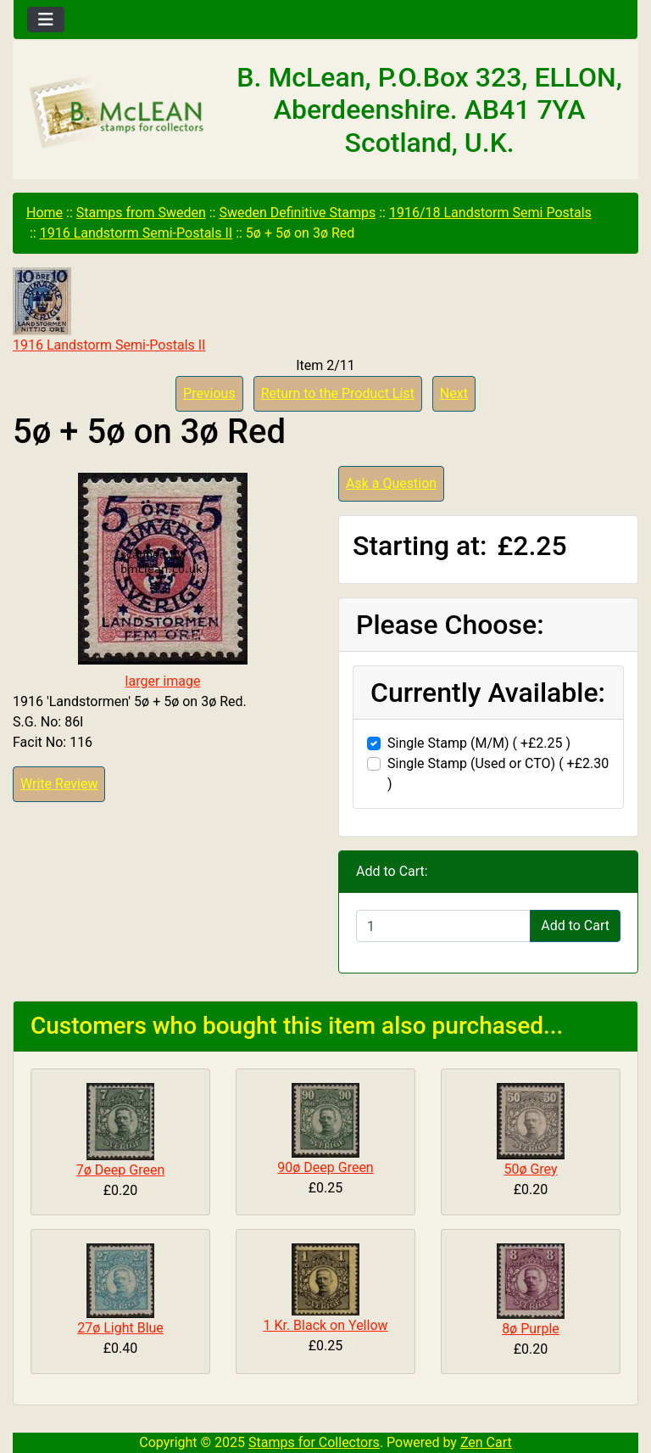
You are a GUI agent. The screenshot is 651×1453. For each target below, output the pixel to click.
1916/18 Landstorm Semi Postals (490, 213)
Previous (209, 393)
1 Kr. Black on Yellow (325, 1325)
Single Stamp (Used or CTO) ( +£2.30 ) (498, 773)
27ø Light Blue (120, 1328)
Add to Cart (575, 925)
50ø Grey (530, 1169)
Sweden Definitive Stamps (297, 213)
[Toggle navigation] (45, 19)
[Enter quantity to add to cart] (443, 926)
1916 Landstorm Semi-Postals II (136, 233)
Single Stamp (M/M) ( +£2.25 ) (478, 743)
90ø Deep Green (325, 1167)
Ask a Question (391, 483)
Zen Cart (486, 1442)
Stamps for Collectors (314, 1442)
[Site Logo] (117, 113)
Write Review (58, 784)
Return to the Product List (338, 393)
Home (44, 213)
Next (454, 393)
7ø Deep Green (120, 1170)
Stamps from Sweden (141, 213)
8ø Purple (530, 1329)
